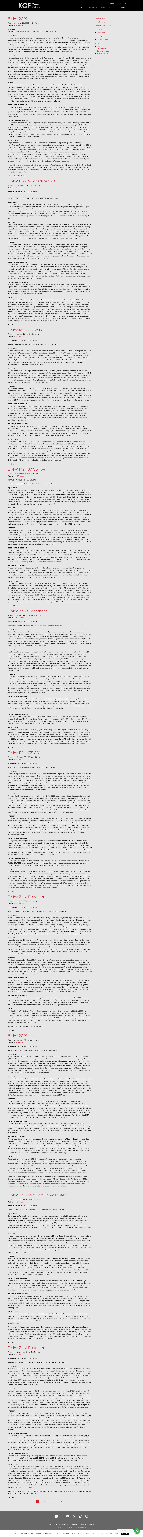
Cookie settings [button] (112, 1534)
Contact (122, 7)
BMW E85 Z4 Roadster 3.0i (32, 181)
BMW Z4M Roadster (26, 896)
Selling (103, 7)
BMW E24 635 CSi (24, 752)
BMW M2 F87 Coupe (26, 469)
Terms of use (68, 1527)
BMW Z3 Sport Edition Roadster (37, 1195)
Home (50, 1524)
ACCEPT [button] (124, 1533)
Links (59, 1527)
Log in (99, 46)
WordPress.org (102, 53)
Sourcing (112, 7)
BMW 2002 (18, 18)
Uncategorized (102, 39)
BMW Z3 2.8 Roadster (27, 611)
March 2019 (101, 33)
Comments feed (103, 51)
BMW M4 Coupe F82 (26, 330)
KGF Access (20, 25)
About (83, 7)
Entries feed (101, 49)
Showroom (93, 7)
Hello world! (101, 22)
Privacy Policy (81, 1527)
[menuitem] (83, 7)
